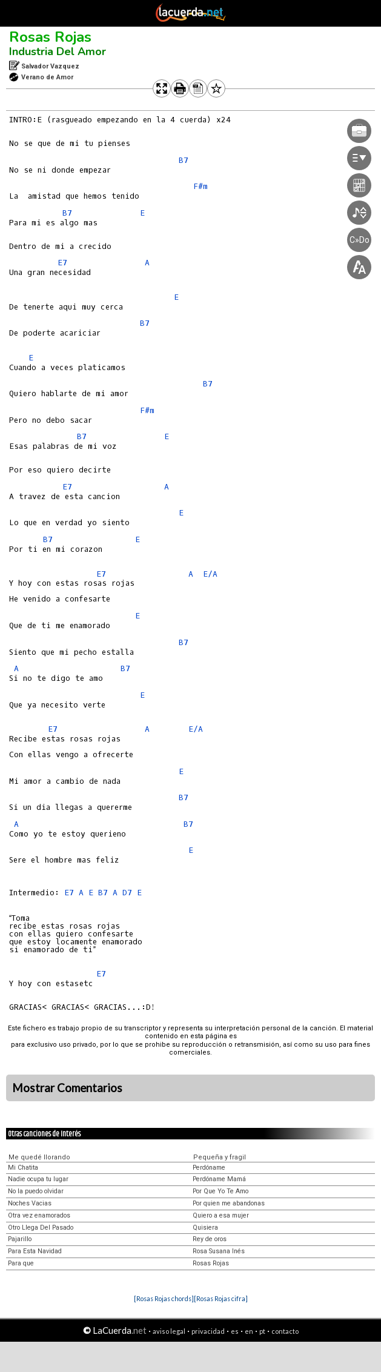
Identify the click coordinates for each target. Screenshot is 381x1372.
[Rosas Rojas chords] (164, 1298)
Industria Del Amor (57, 51)
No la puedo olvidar (36, 1191)
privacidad (208, 1331)
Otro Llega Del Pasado (40, 1227)
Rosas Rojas (50, 37)
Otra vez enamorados (39, 1215)
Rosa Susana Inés (219, 1251)
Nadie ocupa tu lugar (38, 1179)
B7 (183, 160)
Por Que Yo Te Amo (220, 1191)
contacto (285, 1331)
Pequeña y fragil (219, 1157)
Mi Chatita (23, 1168)
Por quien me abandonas (229, 1203)
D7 (127, 892)
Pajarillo (19, 1239)
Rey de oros (210, 1239)
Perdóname (209, 1168)
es (235, 1331)
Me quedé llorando (39, 1157)
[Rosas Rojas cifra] (221, 1298)
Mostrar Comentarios (67, 1088)
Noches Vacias (29, 1203)
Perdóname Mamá (219, 1179)
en (249, 1331)
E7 (62, 262)
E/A (210, 574)
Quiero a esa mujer (221, 1215)
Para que (21, 1263)
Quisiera (205, 1227)
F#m (200, 186)
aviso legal (169, 1331)
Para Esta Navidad (35, 1251)
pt (262, 1331)
